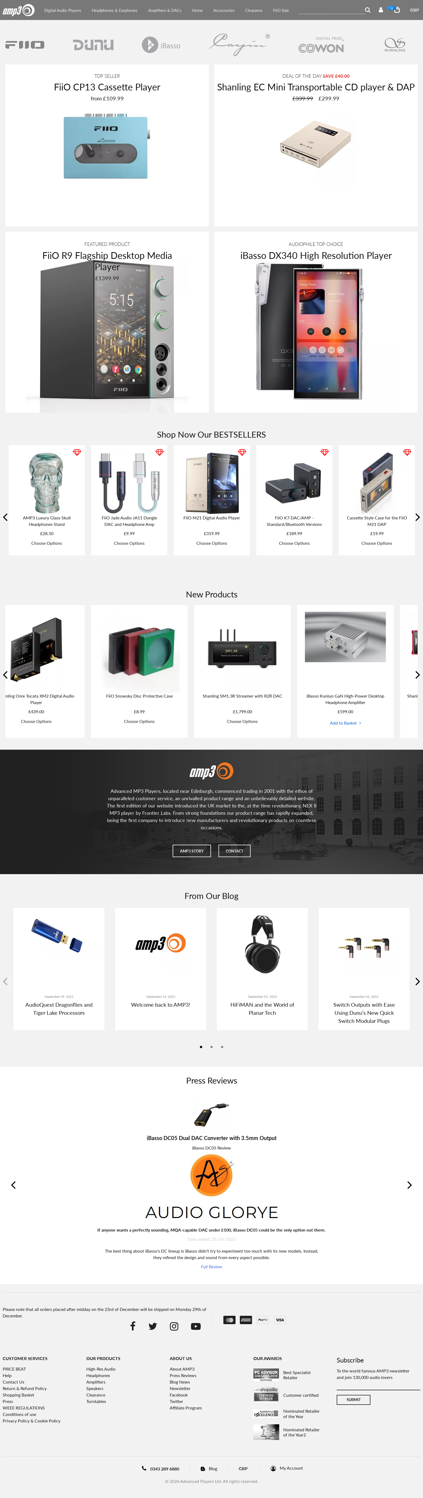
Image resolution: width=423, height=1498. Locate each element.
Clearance (253, 10)
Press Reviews (183, 1375)
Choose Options (46, 549)
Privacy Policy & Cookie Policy (31, 1420)
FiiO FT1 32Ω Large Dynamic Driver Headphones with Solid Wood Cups (294, 524)
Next (417, 519)
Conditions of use (19, 1414)
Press (8, 1401)
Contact (234, 851)
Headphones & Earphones (115, 10)
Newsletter (180, 1388)
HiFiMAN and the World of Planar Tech (262, 1008)
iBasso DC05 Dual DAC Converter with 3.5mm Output (212, 1138)
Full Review (211, 1266)
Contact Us (13, 1381)
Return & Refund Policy (25, 1388)
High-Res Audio (100, 1368)
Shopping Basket (18, 1394)
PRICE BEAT (14, 1368)
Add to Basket (364, 722)
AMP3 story (192, 851)
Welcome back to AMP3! (160, 1004)
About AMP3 (182, 1368)
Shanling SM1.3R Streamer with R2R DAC (263, 695)
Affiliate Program (186, 1407)
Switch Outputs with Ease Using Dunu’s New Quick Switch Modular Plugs (364, 1012)
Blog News (180, 1381)
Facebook (179, 1394)
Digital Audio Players (62, 10)
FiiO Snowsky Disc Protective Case (160, 695)
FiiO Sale (281, 10)
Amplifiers (95, 1381)
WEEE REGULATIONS (24, 1407)
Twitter (176, 1401)
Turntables (96, 1401)
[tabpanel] (58, 969)
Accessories (224, 10)
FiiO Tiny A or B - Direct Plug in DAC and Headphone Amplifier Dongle (377, 524)
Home (197, 10)
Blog (213, 1468)
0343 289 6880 (164, 1468)
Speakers (94, 1388)
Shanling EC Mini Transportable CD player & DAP (316, 86)
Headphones (98, 1375)
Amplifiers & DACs (165, 10)
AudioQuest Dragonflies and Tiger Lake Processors (59, 1008)
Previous (6, 519)
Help (7, 1375)
